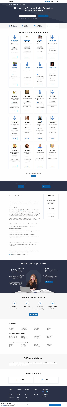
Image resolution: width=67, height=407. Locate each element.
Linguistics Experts (36, 336)
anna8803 (52, 148)
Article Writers (48, 327)
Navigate (10, 389)
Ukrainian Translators (24, 327)
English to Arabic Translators (50, 335)
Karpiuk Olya (39, 121)
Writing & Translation (28, 362)
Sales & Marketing (46, 362)
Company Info (19, 389)
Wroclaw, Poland (36, 345)
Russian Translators (51, 208)
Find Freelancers (46, 186)
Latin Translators (36, 329)
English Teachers (23, 335)
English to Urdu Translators (37, 338)
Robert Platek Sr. (40, 67)
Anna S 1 (14, 95)
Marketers (48, 329)
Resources (27, 389)
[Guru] (11, 1)
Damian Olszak (40, 148)
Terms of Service (36, 394)
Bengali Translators (23, 336)
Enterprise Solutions (11, 397)
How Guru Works (19, 392)
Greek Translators (49, 338)
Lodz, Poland (10, 346)
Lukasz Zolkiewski (39, 95)
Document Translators (49, 324)
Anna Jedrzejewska (52, 67)
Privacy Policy (36, 392)
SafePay (18, 397)
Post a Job (47, 1)
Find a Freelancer (11, 394)
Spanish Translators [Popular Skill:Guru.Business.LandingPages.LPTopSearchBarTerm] (21, 18)
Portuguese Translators (12, 324)
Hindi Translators (23, 328)
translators (22, 210)
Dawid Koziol (27, 67)
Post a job (10, 254)
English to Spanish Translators (13, 336)
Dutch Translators (36, 327)
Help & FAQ (26, 391)
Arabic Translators (23, 324)
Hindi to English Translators (25, 338)
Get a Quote (14, 57)
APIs (26, 397)
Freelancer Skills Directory (15, 4)
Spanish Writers (49, 336)
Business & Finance (54, 362)
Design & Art (22, 362)
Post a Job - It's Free (43, 15)
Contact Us (26, 394)
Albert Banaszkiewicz (15, 121)
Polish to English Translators (12, 335)
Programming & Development (13, 362)
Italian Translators (36, 324)
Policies (35, 389)
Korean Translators (36, 337)
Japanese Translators (11, 327)
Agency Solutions (11, 399)
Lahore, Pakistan (11, 345)
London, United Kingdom (37, 346)
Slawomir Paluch (27, 95)
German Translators (51, 211)
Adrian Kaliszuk (52, 95)
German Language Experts (37, 335)
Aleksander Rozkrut (52, 40)
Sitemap (26, 399)
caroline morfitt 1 (27, 148)
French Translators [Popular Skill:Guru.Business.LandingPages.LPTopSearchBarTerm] (35, 18)
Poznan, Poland (36, 344)
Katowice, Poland (23, 344)
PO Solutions (10, 400)
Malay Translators (49, 337)
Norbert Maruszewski (52, 121)
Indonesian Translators (24, 337)
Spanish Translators (51, 216)
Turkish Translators (11, 328)
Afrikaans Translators (11, 338)
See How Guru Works (33, 314)
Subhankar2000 (27, 40)
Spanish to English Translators (13, 337)
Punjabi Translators (36, 328)
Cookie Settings (27, 400)
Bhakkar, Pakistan (11, 344)
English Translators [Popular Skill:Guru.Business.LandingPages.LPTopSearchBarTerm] (27, 18)
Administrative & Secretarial (37, 362)
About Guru (18, 391)
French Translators (51, 213)
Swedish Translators (24, 329)
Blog (26, 392)
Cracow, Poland (49, 346)
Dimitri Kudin (14, 67)
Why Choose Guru (49, 281)
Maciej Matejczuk (14, 148)
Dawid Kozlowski (14, 40)
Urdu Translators (11, 329)
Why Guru (18, 394)
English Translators (51, 203)
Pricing (18, 399)
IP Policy (35, 391)
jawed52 (27, 121)
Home (9, 4)
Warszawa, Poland (49, 344)
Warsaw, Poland (23, 346)
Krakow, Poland (49, 345)
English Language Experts (51, 200)
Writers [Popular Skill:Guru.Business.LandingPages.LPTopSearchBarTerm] (31, 18)
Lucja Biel (40, 40)
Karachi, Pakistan (23, 345)
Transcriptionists (49, 328)
